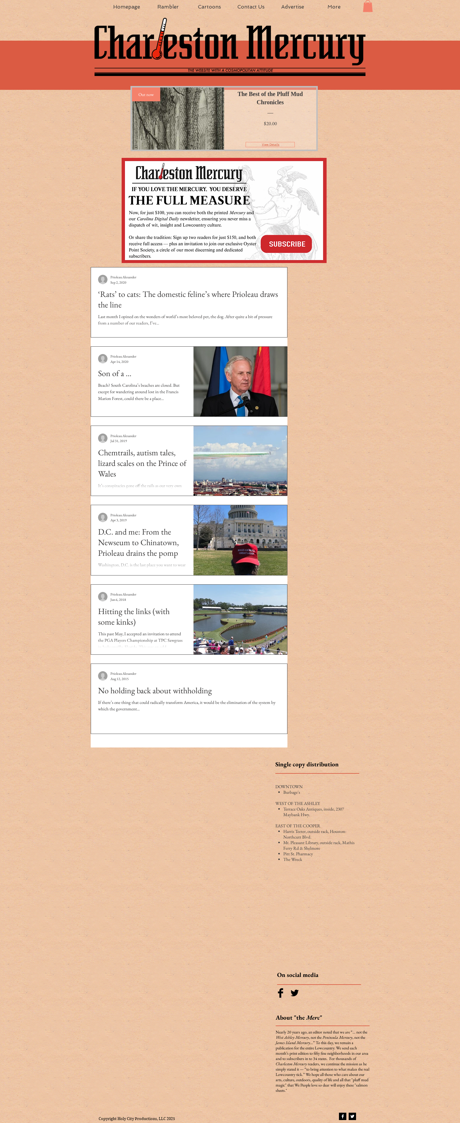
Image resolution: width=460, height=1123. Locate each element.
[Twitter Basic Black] (295, 993)
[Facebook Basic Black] (280, 993)
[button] (368, 6)
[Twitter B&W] (352, 1116)
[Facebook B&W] (342, 1116)
